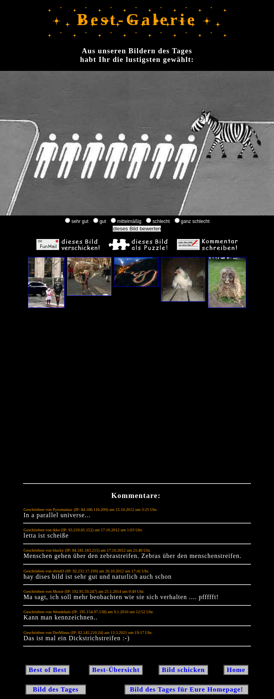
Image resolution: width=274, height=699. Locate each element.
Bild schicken (183, 670)
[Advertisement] (129, 397)
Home (236, 670)
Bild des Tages (56, 689)
